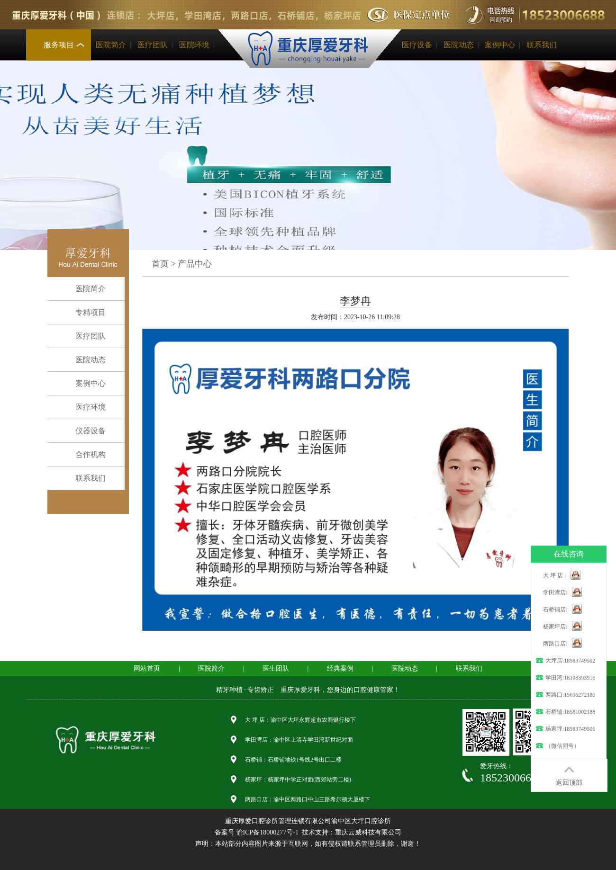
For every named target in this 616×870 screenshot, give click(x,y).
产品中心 (195, 264)
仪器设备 (83, 431)
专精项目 (83, 312)
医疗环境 (83, 407)
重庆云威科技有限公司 (368, 832)
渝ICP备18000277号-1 (267, 832)
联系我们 (541, 45)
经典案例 (340, 668)
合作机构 (83, 454)
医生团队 (276, 668)
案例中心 (500, 45)
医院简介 (111, 45)
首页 (160, 264)
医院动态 (459, 45)
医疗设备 (417, 45)
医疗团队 (152, 45)
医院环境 (194, 45)
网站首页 (147, 668)
